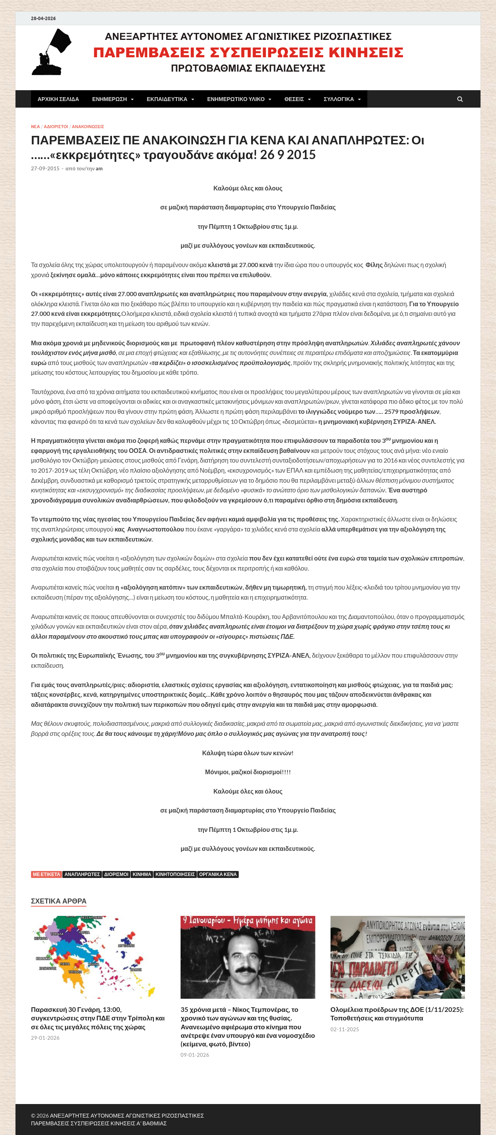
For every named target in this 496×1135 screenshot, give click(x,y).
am (99, 168)
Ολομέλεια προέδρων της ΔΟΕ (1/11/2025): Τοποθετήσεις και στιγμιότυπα (397, 1013)
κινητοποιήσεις (175, 874)
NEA (35, 126)
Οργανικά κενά (218, 874)
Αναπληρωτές (82, 874)
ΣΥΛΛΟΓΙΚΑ (339, 99)
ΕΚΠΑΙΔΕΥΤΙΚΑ (167, 99)
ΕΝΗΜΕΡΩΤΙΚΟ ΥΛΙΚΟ (236, 99)
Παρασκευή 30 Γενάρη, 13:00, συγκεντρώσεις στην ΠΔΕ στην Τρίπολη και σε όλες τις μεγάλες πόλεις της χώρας (98, 1017)
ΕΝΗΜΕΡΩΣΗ (109, 99)
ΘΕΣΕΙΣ (294, 99)
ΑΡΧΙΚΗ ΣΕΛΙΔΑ (58, 99)
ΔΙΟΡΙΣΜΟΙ (116, 874)
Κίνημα (142, 874)
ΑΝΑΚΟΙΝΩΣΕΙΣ (88, 126)
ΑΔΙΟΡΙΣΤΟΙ (56, 126)
